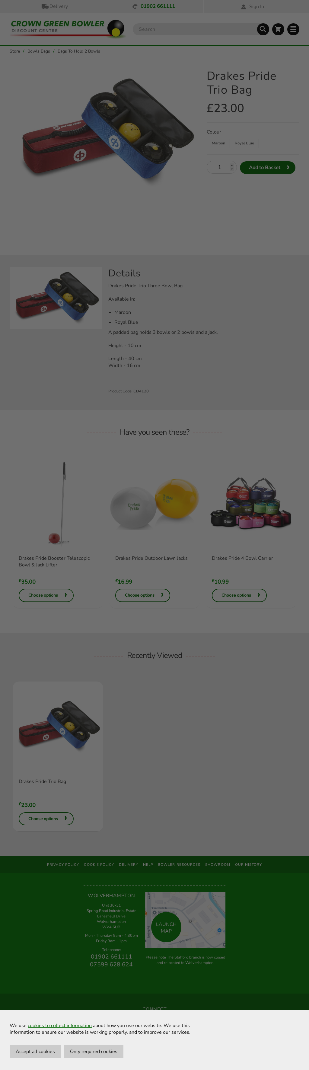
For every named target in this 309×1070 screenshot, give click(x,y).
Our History (248, 864)
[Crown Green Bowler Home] (68, 29)
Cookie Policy (99, 864)
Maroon (218, 143)
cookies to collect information (60, 1025)
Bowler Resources (179, 864)
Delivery (54, 6)
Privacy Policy (63, 864)
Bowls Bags (38, 51)
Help (148, 864)
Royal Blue (244, 143)
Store (15, 51)
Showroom (217, 864)
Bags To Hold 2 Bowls (79, 51)
